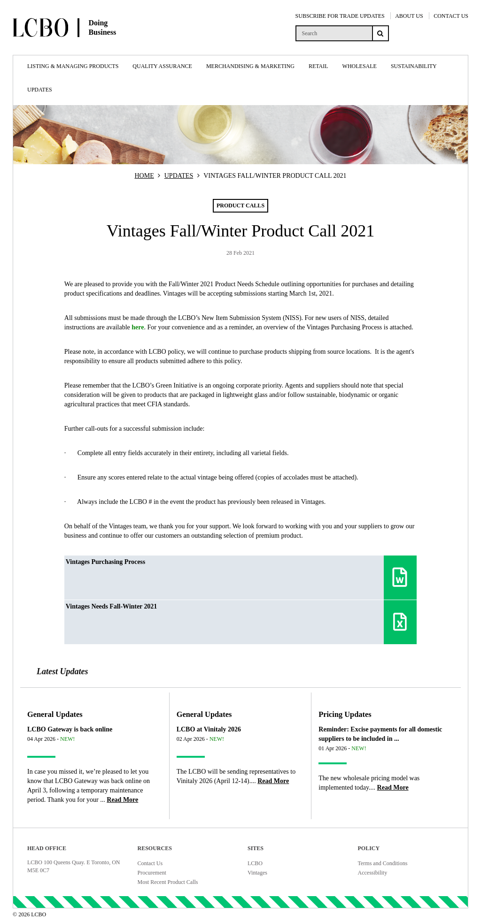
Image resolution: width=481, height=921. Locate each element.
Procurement (152, 872)
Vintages (257, 872)
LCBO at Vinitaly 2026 (209, 729)
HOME (144, 175)
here (138, 327)
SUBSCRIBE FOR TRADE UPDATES (340, 16)
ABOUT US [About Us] (409, 16)
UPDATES (178, 175)
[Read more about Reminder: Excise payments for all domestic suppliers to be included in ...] (393, 787)
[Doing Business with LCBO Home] (88, 46)
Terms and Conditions (383, 863)
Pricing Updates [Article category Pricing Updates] (344, 714)
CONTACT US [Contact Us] (451, 16)
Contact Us (150, 863)
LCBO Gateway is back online (69, 729)
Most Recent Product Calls (168, 882)
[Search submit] (380, 33)
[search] (333, 33)
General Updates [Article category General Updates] (55, 714)
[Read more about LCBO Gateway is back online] (122, 799)
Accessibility (373, 872)
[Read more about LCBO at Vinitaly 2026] (273, 780)
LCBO (255, 863)
